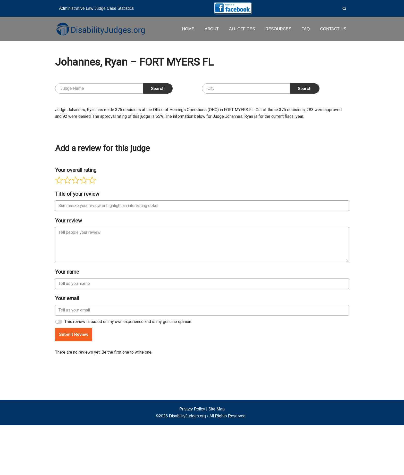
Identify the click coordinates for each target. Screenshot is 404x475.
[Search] (344, 8)
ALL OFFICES (241, 29)
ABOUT (211, 29)
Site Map (216, 458)
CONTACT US (333, 29)
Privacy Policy (192, 458)
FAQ (305, 29)
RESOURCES (278, 29)
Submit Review (73, 412)
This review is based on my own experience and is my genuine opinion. (128, 399)
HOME (187, 29)
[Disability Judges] (100, 28)
